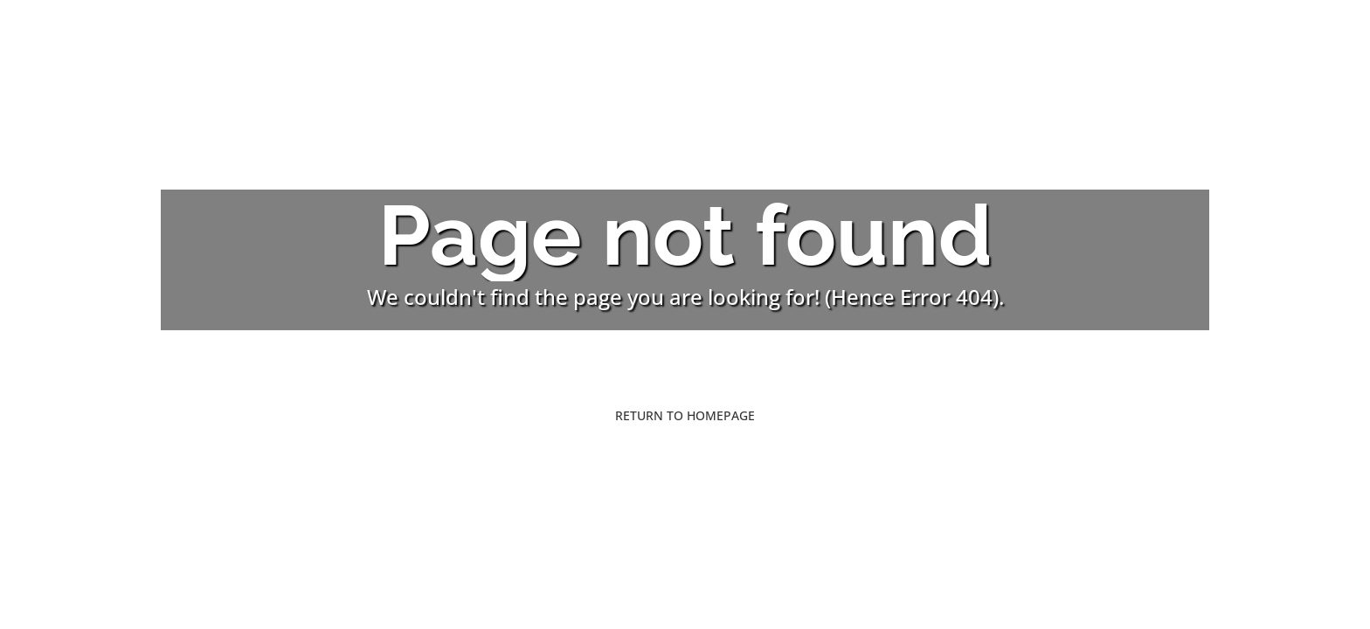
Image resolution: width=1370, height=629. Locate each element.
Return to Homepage (685, 415)
